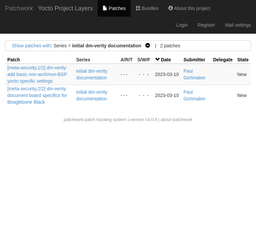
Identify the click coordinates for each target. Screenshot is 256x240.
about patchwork (176, 119)
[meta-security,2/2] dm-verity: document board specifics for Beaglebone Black (37, 95)
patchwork (73, 119)
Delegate (222, 59)
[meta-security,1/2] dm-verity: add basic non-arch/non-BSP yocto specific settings (37, 74)
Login (182, 25)
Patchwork (19, 8)
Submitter (194, 59)
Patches (114, 8)
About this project (189, 8)
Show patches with (31, 45)
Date (166, 59)
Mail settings (238, 25)
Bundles (147, 8)
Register (206, 25)
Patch (13, 59)
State (243, 59)
